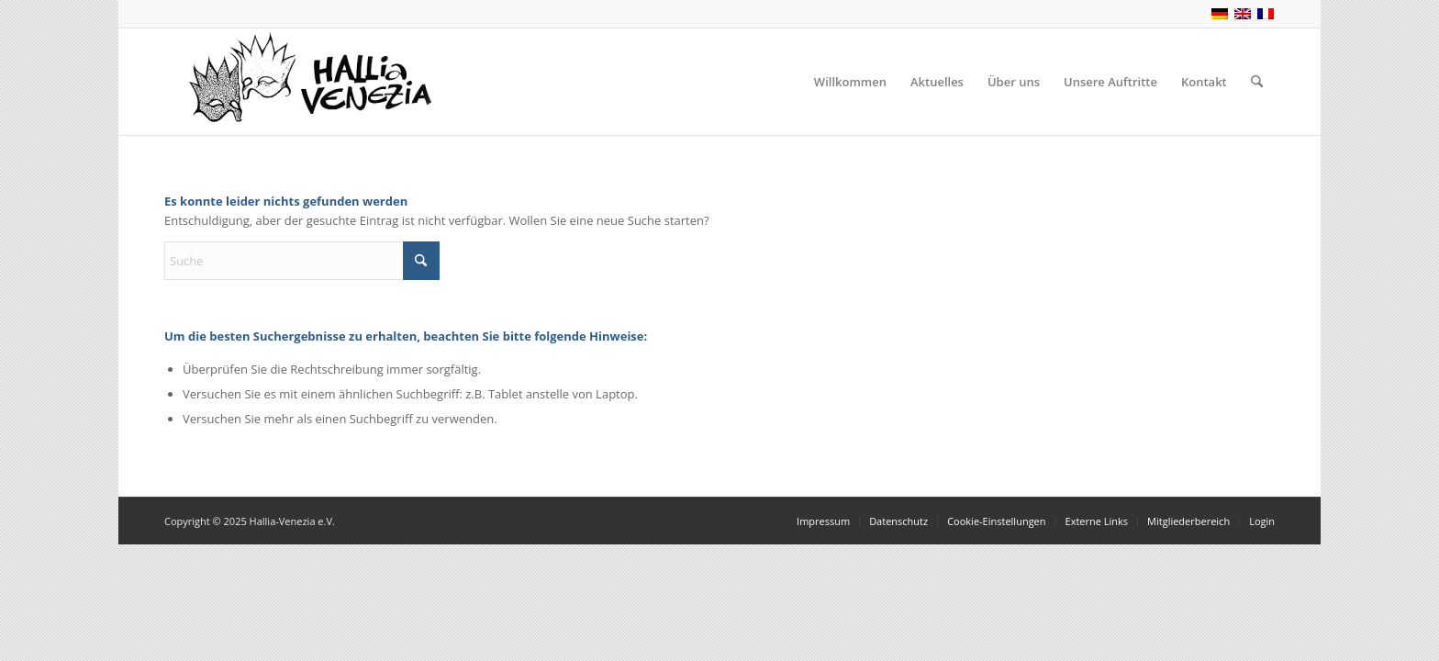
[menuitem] (850, 81)
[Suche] (1257, 81)
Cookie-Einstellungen (996, 521)
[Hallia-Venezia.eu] (302, 81)
